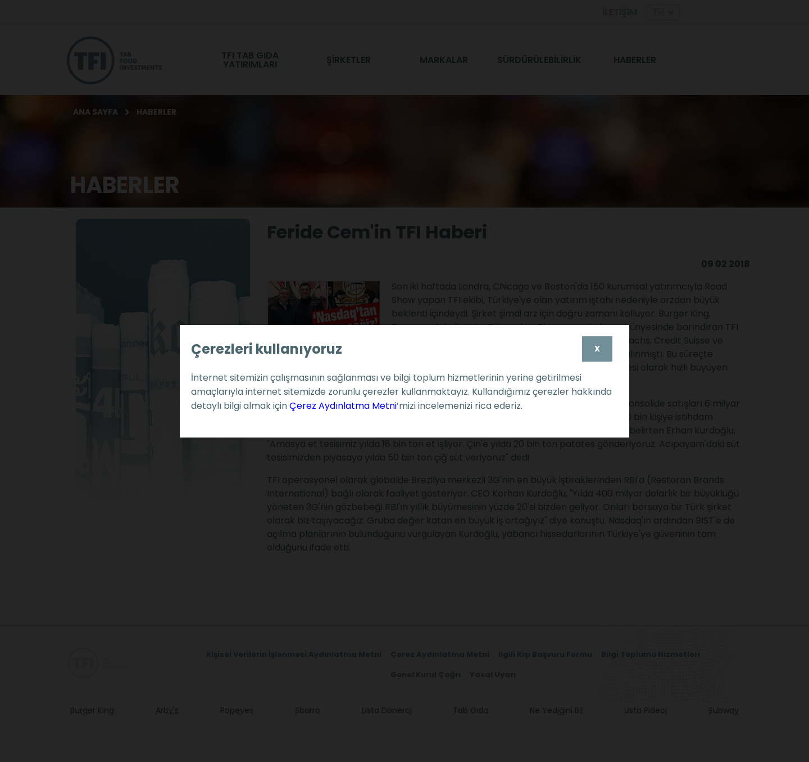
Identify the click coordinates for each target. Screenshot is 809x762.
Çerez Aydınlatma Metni (343, 405)
